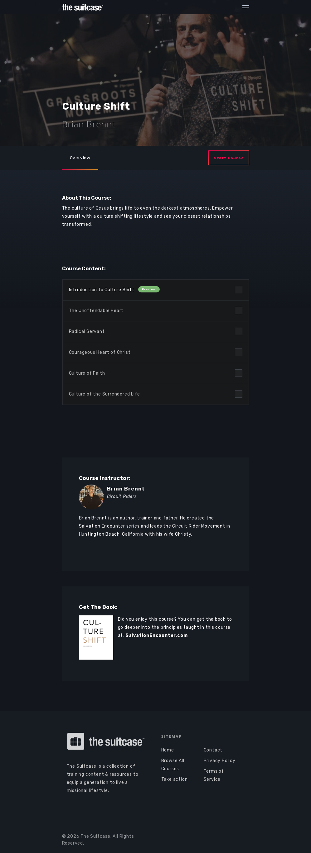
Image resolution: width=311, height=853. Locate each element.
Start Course (229, 158)
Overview (80, 157)
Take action (174, 779)
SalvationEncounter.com (156, 635)
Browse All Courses (172, 764)
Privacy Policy (220, 760)
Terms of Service (214, 775)
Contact (213, 750)
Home (167, 750)
